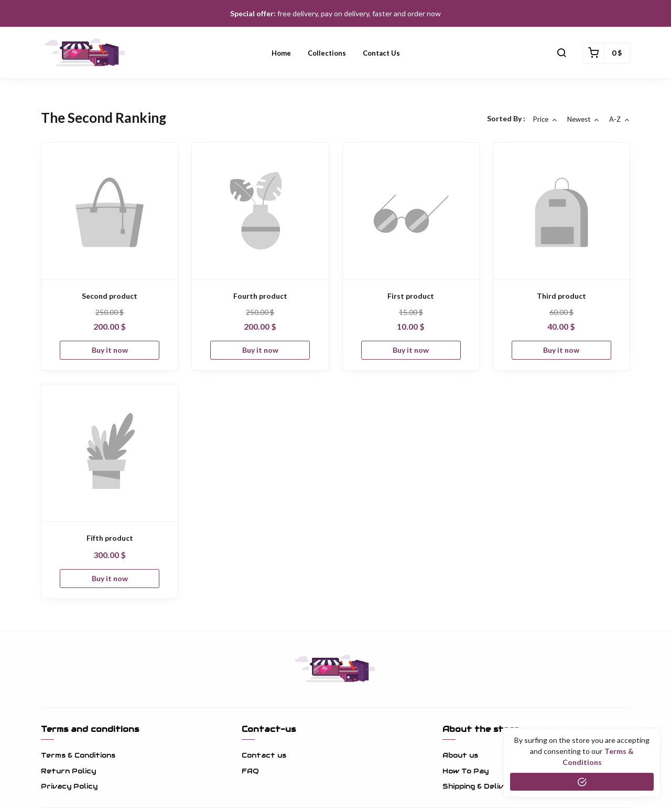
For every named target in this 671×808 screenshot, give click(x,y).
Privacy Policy (69, 786)
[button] (561, 53)
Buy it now (110, 349)
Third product (561, 295)
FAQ (250, 771)
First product (410, 295)
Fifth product (109, 537)
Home (281, 53)
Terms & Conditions (78, 755)
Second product (109, 295)
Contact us (381, 53)
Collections (327, 53)
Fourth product (260, 295)
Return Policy (68, 771)
